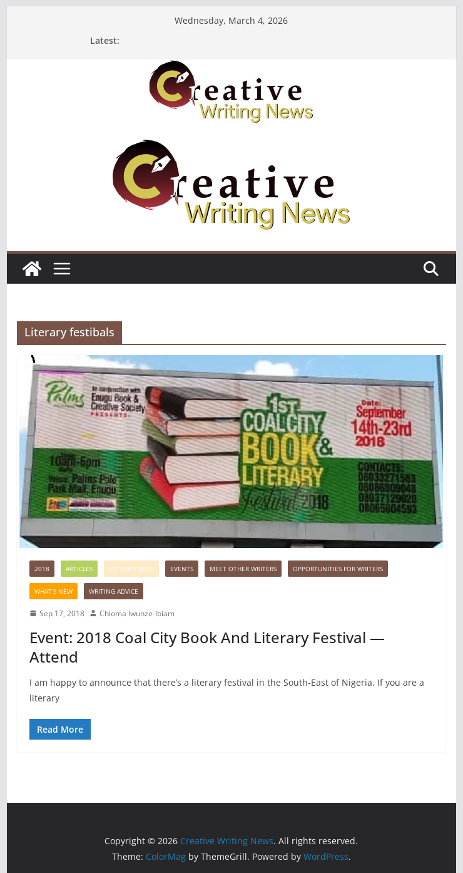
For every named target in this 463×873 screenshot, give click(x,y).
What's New (53, 591)
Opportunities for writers (338, 568)
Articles (79, 568)
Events (181, 568)
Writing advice (113, 591)
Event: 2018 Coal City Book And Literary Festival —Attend (207, 647)
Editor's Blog (131, 568)
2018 (41, 568)
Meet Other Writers (243, 568)
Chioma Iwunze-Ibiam (137, 613)
